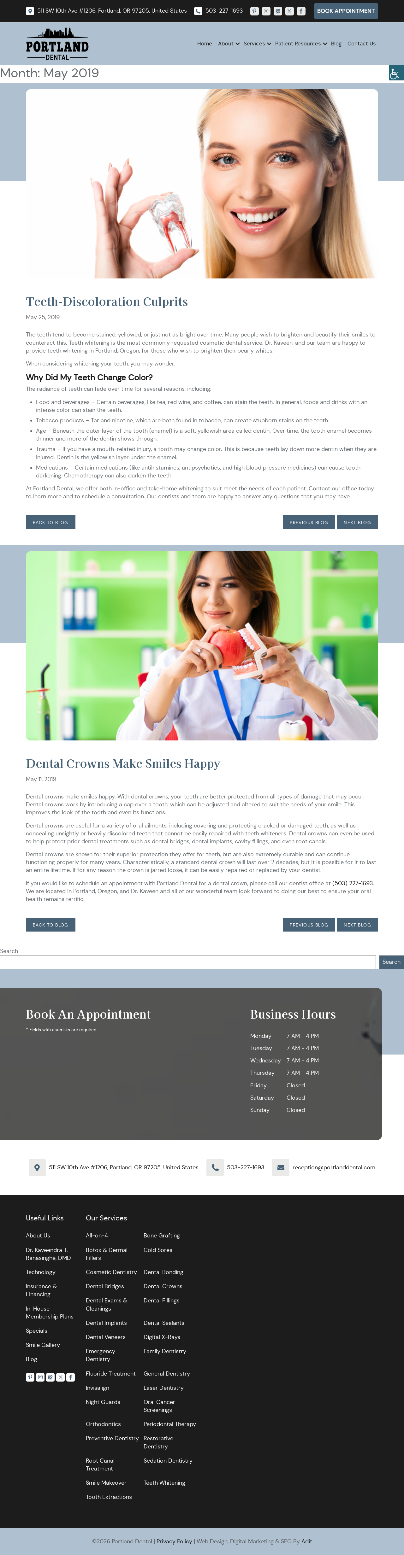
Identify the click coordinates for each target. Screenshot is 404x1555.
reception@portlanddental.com (334, 1167)
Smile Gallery (43, 1345)
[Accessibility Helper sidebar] (396, 72)
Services (254, 43)
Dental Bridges (105, 1286)
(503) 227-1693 (352, 883)
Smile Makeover (106, 1482)
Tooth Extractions (109, 1497)
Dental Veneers (106, 1337)
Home (204, 43)
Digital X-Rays (162, 1337)
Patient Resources (298, 43)
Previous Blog (309, 522)
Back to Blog (50, 522)
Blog (336, 43)
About (226, 43)
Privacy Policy (174, 1541)
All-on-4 (97, 1235)
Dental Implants (106, 1322)
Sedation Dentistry (168, 1460)
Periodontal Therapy (170, 1424)
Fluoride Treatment (111, 1373)
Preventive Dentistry (112, 1438)
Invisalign (97, 1387)
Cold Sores (158, 1250)
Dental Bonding (163, 1272)
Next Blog (357, 522)
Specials (36, 1330)
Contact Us (362, 43)
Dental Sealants (164, 1322)
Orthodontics (103, 1424)
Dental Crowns (163, 1286)
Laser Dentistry (164, 1387)
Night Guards (103, 1402)
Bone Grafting (162, 1235)
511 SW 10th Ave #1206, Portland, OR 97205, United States (124, 1167)
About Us (38, 1235)
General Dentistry (167, 1373)
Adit (306, 1541)
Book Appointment (346, 11)
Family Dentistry (165, 1351)
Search (9, 951)
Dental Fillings (162, 1300)
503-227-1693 (245, 1167)
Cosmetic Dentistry (111, 1272)
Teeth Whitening (164, 1482)
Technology (41, 1272)
